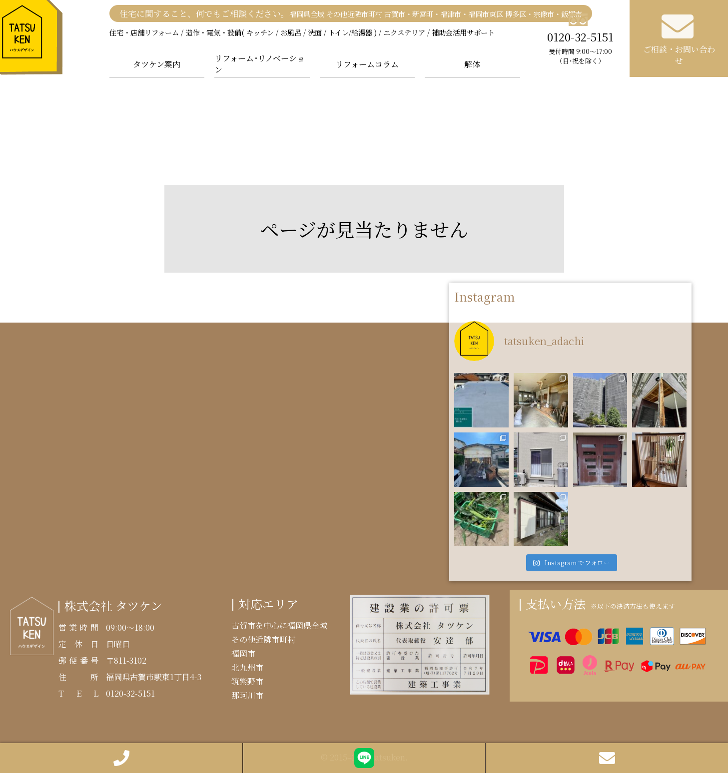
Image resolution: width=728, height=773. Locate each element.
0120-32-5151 (581, 39)
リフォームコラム (367, 64)
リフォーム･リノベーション (259, 63)
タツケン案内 (156, 64)
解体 (472, 64)
